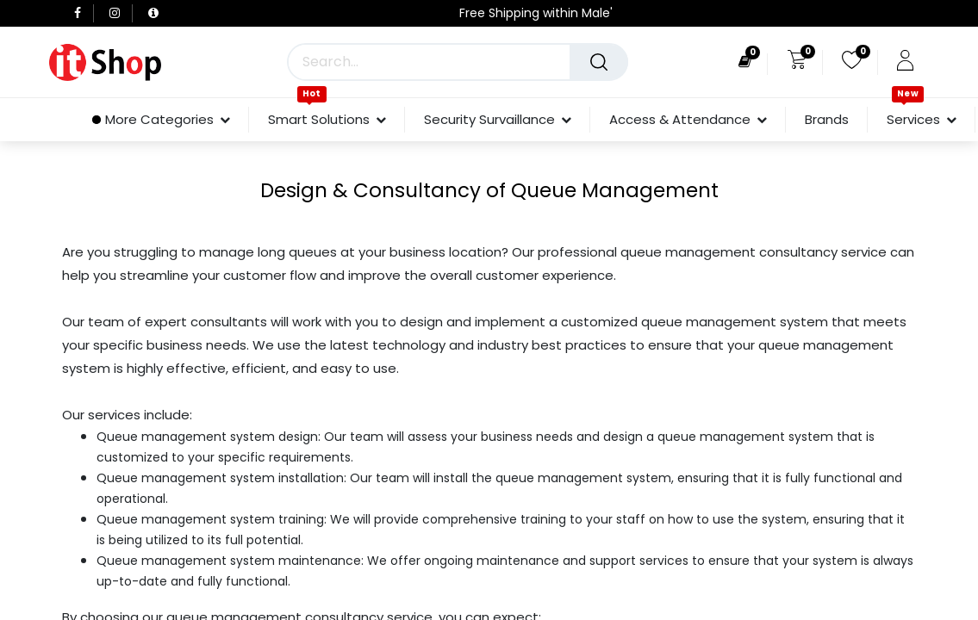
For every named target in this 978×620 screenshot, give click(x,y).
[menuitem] (827, 119)
